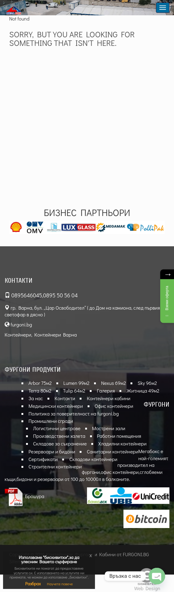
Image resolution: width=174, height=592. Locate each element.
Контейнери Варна (55, 334)
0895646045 (26, 295)
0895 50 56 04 (60, 295)
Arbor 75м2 (40, 383)
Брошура (24, 496)
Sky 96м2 (147, 383)
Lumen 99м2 (76, 383)
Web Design (147, 588)
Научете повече (60, 583)
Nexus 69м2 (113, 383)
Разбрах (33, 583)
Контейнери (18, 334)
